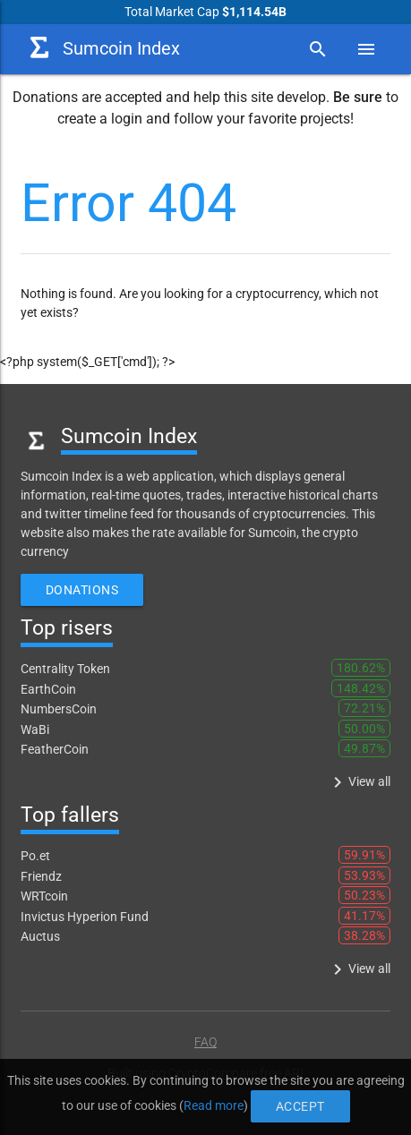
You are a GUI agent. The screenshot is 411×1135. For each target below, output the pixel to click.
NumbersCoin (59, 709)
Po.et (35, 856)
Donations (82, 590)
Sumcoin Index (100, 47)
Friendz (41, 876)
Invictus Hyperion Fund (85, 916)
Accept (238, 1100)
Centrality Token (65, 668)
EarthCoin (48, 689)
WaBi (35, 729)
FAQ (205, 1042)
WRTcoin (44, 896)
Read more (208, 1100)
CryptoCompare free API (236, 1073)
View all (358, 782)
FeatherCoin (55, 749)
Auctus (40, 936)
